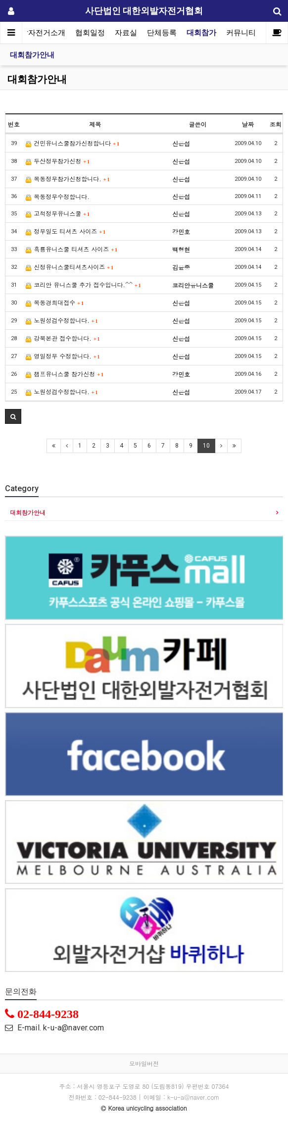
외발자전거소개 (39, 32)
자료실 (126, 32)
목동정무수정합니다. (58, 196)
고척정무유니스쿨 (58, 213)
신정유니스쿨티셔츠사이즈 (69, 266)
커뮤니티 (241, 32)
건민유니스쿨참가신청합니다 (72, 143)
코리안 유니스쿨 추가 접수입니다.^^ (83, 284)
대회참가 (201, 32)
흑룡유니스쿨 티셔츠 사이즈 (71, 249)
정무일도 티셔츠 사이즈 (65, 231)
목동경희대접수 (55, 302)
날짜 (248, 124)
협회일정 (90, 32)
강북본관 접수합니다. (62, 338)
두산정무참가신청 (58, 160)
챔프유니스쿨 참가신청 (64, 373)
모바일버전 (144, 1063)
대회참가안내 (32, 55)
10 (206, 445)
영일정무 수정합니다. (62, 356)
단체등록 (162, 32)
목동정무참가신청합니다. (67, 178)
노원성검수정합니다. (61, 320)
